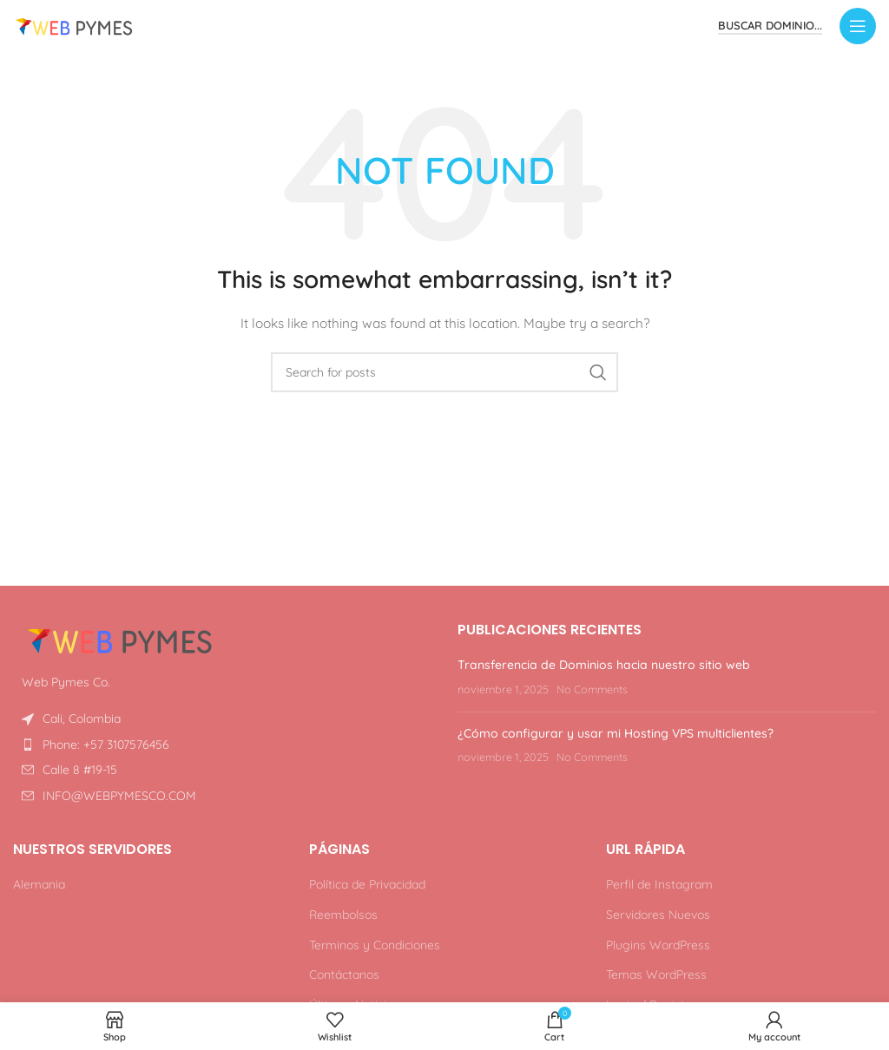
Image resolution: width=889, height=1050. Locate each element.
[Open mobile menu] (858, 26)
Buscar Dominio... (770, 25)
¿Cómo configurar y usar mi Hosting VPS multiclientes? (616, 733)
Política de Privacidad (367, 884)
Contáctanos (344, 974)
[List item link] (222, 744)
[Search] (444, 372)
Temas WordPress (656, 974)
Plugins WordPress (658, 945)
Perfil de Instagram (659, 884)
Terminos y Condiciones (374, 945)
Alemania (39, 884)
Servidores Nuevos (658, 914)
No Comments (592, 689)
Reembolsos (343, 914)
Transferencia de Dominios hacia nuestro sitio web (604, 665)
